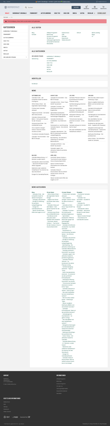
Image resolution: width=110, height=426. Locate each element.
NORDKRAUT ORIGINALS (53, 56)
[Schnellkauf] (102, 13)
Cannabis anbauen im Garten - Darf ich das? (77, 126)
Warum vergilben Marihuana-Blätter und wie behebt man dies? (96, 104)
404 (12, 17)
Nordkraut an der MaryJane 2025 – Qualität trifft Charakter (96, 124)
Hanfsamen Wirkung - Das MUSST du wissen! (76, 115)
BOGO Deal (59, 381)
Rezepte (79, 192)
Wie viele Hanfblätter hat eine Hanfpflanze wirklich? (77, 130)
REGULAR (49, 71)
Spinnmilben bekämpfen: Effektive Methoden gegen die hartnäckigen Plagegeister (59, 114)
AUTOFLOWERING (52, 61)
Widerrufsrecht (7, 411)
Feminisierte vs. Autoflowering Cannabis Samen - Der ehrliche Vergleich (59, 127)
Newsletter (59, 393)
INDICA (49, 67)
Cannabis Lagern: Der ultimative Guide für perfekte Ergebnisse (59, 150)
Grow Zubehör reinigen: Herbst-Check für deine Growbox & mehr (38, 129)
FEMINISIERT (50, 58)
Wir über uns (60, 386)
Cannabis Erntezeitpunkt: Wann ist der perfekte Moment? (95, 110)
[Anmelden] (95, 7)
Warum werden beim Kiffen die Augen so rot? (59, 179)
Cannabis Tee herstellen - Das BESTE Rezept (40, 137)
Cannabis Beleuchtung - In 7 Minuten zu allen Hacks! (40, 158)
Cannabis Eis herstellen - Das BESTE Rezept (59, 98)
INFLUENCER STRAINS (9, 57)
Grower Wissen (66, 192)
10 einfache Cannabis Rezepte (40, 134)
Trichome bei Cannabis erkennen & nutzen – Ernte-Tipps (77, 120)
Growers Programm (61, 383)
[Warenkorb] (103, 7)
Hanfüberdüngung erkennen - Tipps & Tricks (77, 105)
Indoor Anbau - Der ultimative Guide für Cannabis (96, 139)
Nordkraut (35, 83)
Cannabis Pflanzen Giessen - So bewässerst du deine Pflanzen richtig (77, 99)
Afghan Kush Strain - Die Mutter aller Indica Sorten (40, 113)
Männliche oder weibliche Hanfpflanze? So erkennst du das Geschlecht (40, 169)
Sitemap (5, 406)
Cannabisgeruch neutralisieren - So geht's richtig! (97, 115)
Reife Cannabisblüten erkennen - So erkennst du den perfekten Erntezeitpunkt (78, 110)
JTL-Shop (90, 424)
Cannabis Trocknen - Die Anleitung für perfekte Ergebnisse (58, 108)
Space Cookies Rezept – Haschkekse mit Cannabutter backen (59, 165)
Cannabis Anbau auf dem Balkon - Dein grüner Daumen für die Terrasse (40, 119)
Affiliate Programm (61, 379)
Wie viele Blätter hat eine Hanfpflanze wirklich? (95, 120)
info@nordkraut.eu (11, 384)
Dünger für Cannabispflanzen (40, 174)
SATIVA (49, 69)
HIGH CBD (49, 65)
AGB (5, 404)
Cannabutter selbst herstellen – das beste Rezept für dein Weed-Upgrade (40, 163)
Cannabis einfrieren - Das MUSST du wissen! (58, 145)
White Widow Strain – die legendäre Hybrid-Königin (39, 105)
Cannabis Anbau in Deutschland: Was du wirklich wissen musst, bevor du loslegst (59, 172)
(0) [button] (101, 2)
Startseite (5, 17)
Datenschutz (7, 402)
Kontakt (8, 1)
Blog (4, 1)
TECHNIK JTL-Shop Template (100, 424)
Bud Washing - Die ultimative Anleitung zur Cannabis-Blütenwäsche (59, 139)
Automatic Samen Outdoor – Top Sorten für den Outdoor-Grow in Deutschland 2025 (59, 159)
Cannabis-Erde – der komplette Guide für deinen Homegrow (39, 99)
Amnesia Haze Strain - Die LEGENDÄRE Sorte (39, 124)
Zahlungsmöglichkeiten (62, 388)
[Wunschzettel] (86, 7)
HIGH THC (49, 63)
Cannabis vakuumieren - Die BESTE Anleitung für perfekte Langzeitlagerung (59, 133)
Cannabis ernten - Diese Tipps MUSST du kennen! (59, 103)
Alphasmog (35, 58)
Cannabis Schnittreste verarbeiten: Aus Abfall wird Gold (58, 120)
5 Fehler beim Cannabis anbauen (38, 109)
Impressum (6, 409)
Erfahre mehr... (67, 1)
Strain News (50, 192)
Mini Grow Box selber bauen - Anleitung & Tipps (96, 98)
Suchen (76, 7)
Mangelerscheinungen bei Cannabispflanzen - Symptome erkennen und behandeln (97, 129)
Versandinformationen (62, 391)
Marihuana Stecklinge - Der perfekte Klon (95, 135)
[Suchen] (26, 7)
